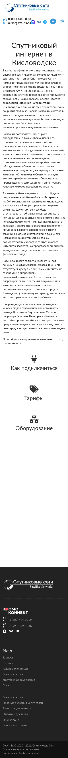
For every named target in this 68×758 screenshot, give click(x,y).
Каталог (8, 663)
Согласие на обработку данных (21, 753)
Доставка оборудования (19, 679)
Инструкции (11, 719)
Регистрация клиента (17, 708)
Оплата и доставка (15, 714)
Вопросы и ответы (15, 725)
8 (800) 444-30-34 (19, 19)
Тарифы (34, 393)
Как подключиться (34, 363)
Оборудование (34, 423)
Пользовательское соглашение (21, 749)
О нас (6, 685)
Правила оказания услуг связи (23, 702)
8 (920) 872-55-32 (19, 23)
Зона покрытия (13, 674)
